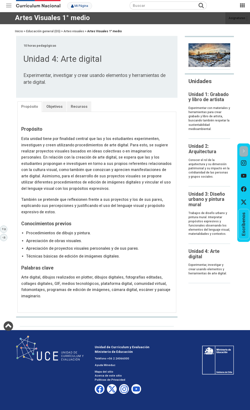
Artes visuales (73, 31)
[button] (244, 151)
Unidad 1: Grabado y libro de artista (208, 97)
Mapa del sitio (104, 371)
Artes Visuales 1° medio (52, 18)
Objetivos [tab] (54, 106)
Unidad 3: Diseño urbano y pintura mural (206, 199)
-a (4, 237)
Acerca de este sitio (108, 375)
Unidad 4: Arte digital (203, 253)
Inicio (19, 31)
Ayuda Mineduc (105, 365)
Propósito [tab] (29, 106)
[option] (243, 163)
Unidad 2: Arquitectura (202, 148)
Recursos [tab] (79, 106)
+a (5, 228)
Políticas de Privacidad (110, 379)
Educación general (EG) (43, 31)
